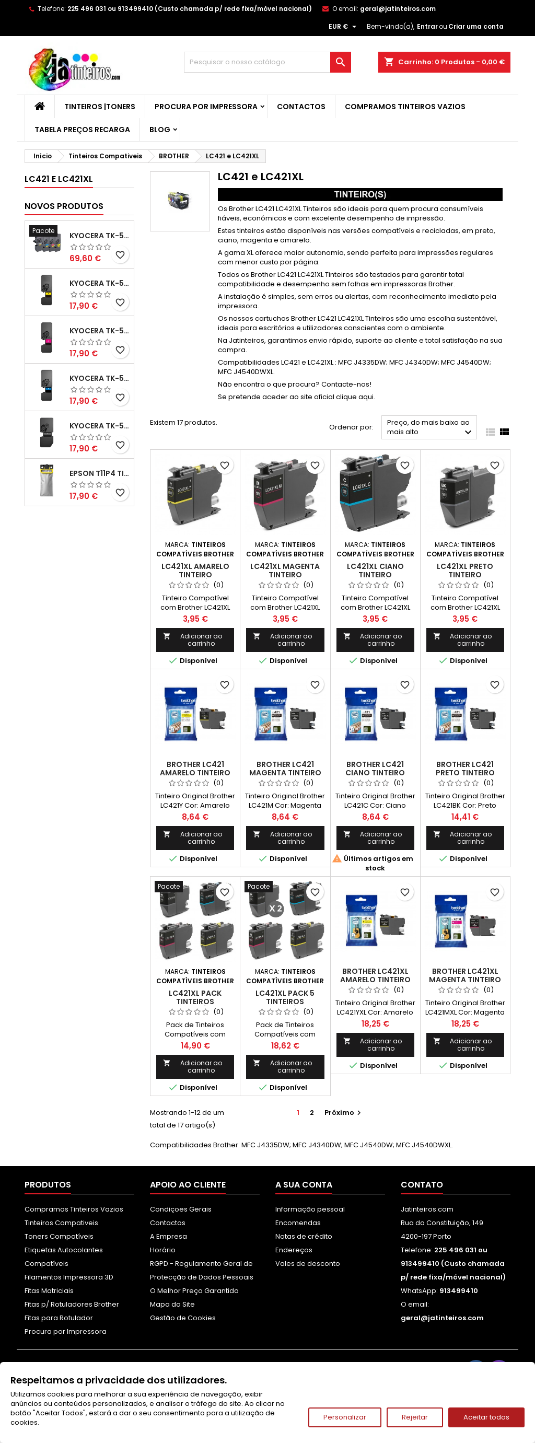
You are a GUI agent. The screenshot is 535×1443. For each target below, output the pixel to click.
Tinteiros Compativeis (61, 1223)
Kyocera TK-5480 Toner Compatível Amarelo (99, 283)
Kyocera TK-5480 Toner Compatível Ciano (99, 378)
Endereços (293, 1250)
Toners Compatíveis (59, 1236)
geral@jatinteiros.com (398, 8)
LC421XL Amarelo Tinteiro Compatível (195, 574)
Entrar (427, 26)
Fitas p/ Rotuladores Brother (72, 1304)
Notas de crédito (303, 1236)
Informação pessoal (310, 1209)
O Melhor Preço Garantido (194, 1291)
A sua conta (303, 1185)
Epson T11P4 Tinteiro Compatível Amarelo (99, 473)
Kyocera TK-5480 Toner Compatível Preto (99, 426)
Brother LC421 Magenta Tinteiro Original (285, 772)
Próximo (344, 1113)
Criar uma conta (476, 26)
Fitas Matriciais (49, 1291)
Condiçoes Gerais (181, 1209)
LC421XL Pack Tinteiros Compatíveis (195, 1001)
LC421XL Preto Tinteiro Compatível (465, 574)
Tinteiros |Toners (99, 106)
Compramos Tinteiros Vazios (405, 106)
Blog (159, 129)
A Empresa (168, 1236)
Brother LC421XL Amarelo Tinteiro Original (375, 979)
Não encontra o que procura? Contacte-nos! (294, 384)
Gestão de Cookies (183, 1318)
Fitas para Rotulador (59, 1318)
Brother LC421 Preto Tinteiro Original (465, 772)
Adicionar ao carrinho (192, 640)
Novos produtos (64, 206)
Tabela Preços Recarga (82, 129)
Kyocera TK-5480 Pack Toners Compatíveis (99, 235)
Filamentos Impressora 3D (69, 1277)
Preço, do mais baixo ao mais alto (430, 428)
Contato (422, 1185)
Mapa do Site (172, 1304)
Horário (163, 1250)
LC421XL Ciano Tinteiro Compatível (375, 574)
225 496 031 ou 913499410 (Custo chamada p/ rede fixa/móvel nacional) (189, 8)
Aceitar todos (486, 1417)
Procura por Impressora (206, 106)
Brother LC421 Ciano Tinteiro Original (375, 772)
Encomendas (298, 1223)
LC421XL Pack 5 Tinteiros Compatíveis (285, 1001)
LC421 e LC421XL (59, 179)
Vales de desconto (307, 1264)
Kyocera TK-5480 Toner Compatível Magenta (99, 331)
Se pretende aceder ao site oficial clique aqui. (296, 397)
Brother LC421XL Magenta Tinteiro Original (465, 979)
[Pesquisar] (267, 62)
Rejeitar (415, 1417)
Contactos (301, 106)
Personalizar (344, 1417)
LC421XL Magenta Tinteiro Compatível (285, 574)
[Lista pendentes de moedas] (344, 27)
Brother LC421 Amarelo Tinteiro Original (195, 772)
